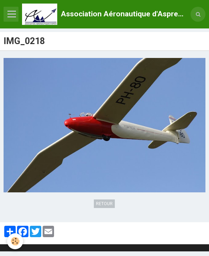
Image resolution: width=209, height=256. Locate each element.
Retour (104, 203)
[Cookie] (15, 241)
